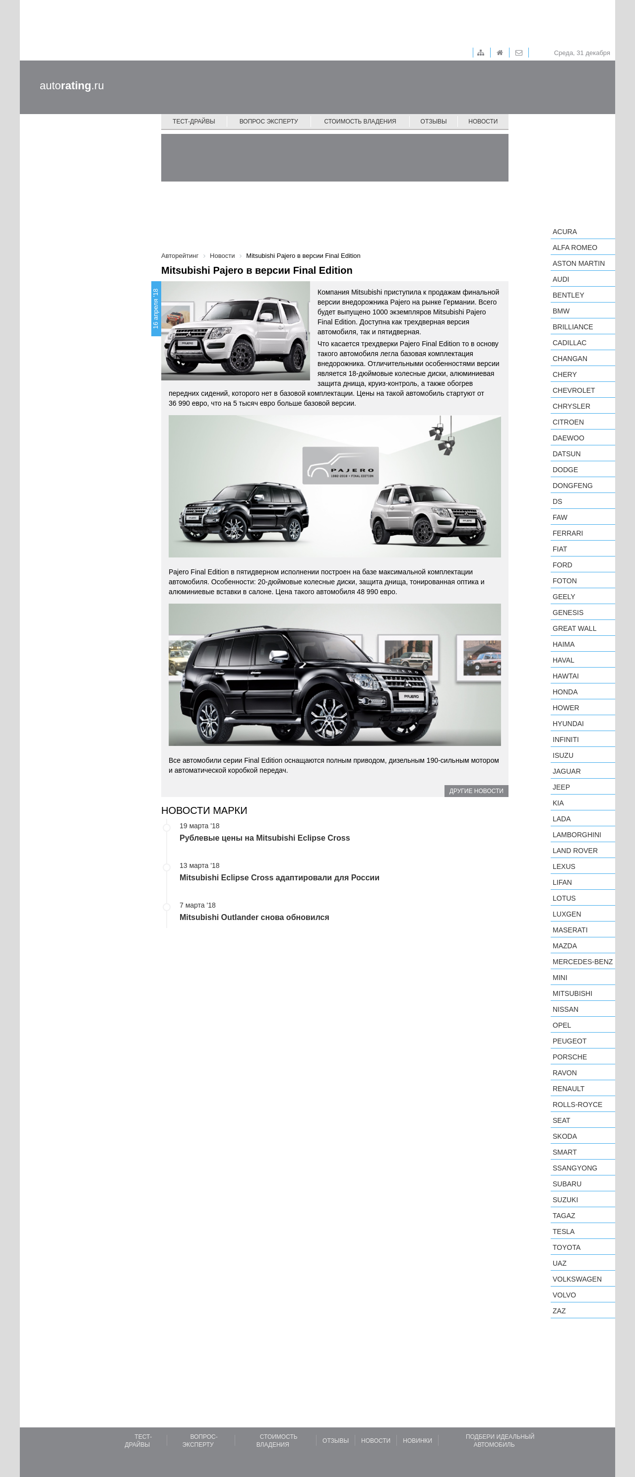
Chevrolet (574, 390)
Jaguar (567, 771)
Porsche (570, 1057)
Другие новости (476, 791)
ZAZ (559, 1311)
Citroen (568, 422)
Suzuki (565, 1200)
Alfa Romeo (575, 247)
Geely (564, 597)
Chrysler (571, 406)
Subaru (567, 1184)
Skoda (565, 1136)
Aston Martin (579, 263)
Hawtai (566, 676)
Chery (565, 374)
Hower (566, 708)
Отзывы (434, 121)
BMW (561, 311)
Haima (563, 644)
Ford (562, 565)
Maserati (570, 930)
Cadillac (569, 343)
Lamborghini (577, 835)
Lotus (564, 898)
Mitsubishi (572, 993)
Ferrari (568, 533)
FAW (560, 517)
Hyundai (568, 724)
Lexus (564, 866)
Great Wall (574, 628)
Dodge (565, 470)
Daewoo (568, 438)
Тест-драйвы (194, 121)
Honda (565, 692)
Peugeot (569, 1041)
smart (565, 1152)
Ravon (565, 1073)
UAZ (560, 1263)
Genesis (568, 612)
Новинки (417, 1440)
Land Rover (575, 851)
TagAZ (564, 1216)
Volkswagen (577, 1279)
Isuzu (563, 755)
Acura (565, 232)
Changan (570, 359)
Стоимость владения (360, 121)
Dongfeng (573, 486)
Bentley (568, 295)
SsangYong (575, 1168)
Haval (563, 660)
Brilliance (573, 327)
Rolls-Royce (577, 1104)
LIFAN (562, 882)
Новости (483, 121)
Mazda (565, 946)
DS (557, 501)
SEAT (562, 1120)
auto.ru (72, 85)
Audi (561, 279)
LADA (562, 819)
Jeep (561, 787)
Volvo (564, 1295)
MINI (560, 978)
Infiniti (566, 739)
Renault (568, 1089)
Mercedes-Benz (583, 962)
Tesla (563, 1231)
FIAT (560, 549)
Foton (565, 581)
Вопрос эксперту (269, 121)
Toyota (566, 1247)
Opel (562, 1025)
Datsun (567, 454)
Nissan (565, 1009)
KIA (558, 803)
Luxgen (567, 914)
